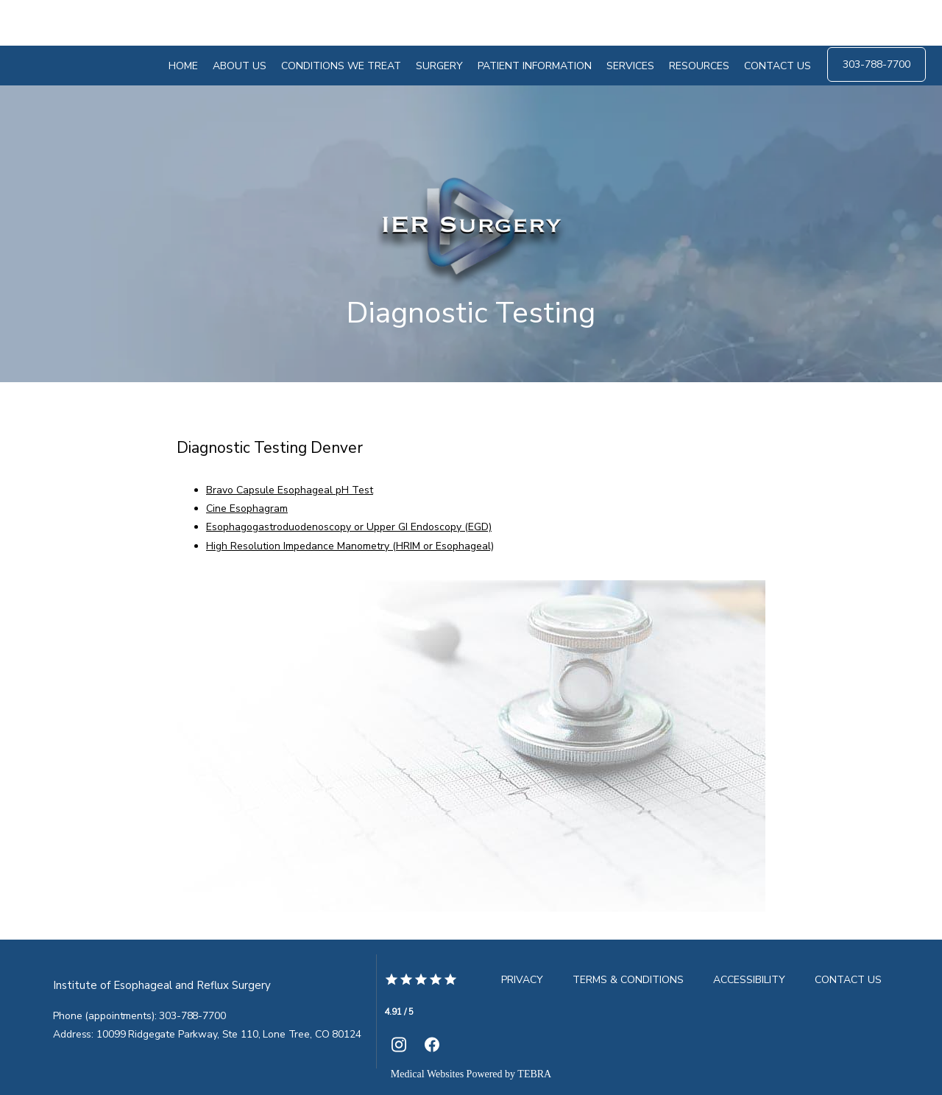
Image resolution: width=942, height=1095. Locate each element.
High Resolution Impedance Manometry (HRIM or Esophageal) (350, 546)
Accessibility (749, 980)
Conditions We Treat (341, 66)
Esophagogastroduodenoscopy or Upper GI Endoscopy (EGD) (349, 527)
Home (183, 66)
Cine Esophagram (247, 508)
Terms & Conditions (628, 980)
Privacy (522, 980)
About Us (239, 66)
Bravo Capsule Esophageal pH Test (289, 490)
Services (630, 66)
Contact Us (777, 66)
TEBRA (534, 1074)
